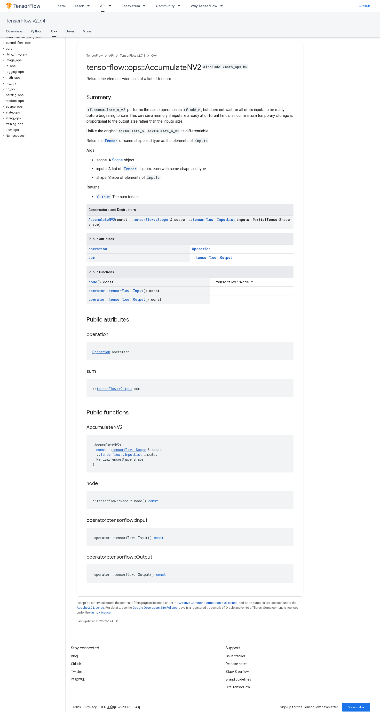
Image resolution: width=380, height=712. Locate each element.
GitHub (364, 6)
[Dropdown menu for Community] (180, 6)
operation (97, 249)
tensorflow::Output (214, 257)
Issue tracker (235, 656)
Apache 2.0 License (90, 607)
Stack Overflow (237, 672)
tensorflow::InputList (214, 219)
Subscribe (356, 707)
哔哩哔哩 (78, 679)
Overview (14, 31)
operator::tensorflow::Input (115, 290)
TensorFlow (95, 55)
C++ (154, 55)
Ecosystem (130, 6)
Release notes (236, 664)
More (87, 31)
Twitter (76, 672)
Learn (79, 6)
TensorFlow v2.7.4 (25, 21)
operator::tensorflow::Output (116, 299)
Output (103, 197)
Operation (201, 249)
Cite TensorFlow (238, 687)
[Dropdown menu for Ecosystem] (145, 6)
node (92, 282)
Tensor (110, 140)
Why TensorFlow (204, 6)
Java (70, 31)
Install (61, 6)
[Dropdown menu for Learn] (90, 6)
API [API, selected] (102, 6)
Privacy (91, 707)
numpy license (100, 612)
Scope (117, 160)
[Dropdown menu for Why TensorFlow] (223, 6)
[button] (31, 37)
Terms (76, 707)
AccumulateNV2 (101, 219)
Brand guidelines (238, 679)
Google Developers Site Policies (155, 607)
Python (36, 31)
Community (165, 6)
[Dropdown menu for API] (111, 6)
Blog (74, 656)
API (111, 55)
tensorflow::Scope (150, 219)
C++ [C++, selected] (54, 31)
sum (91, 257)
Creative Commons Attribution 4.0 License (208, 603)
